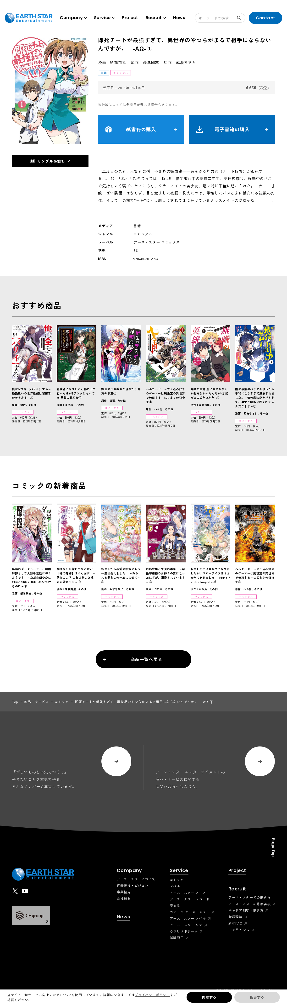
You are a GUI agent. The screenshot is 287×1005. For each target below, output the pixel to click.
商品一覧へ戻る (132, 659)
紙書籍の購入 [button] (141, 129)
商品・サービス (36, 701)
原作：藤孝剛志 (145, 62)
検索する (241, 18)
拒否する (257, 997)
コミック (62, 701)
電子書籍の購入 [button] (232, 129)
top (15, 701)
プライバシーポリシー (152, 994)
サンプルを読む (48, 161)
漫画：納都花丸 (112, 62)
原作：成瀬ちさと (180, 62)
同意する (209, 997)
